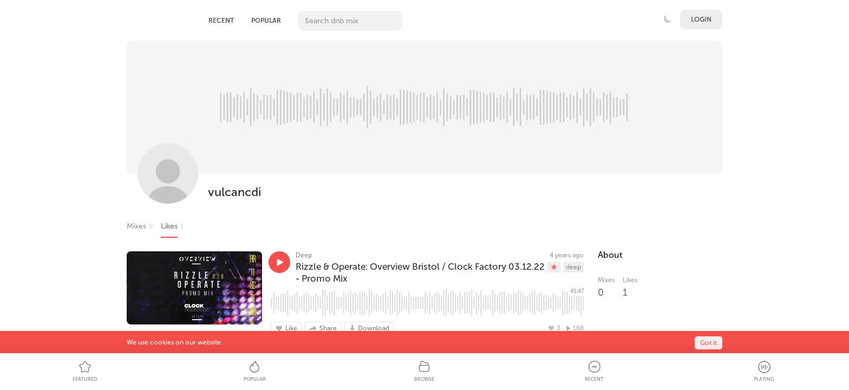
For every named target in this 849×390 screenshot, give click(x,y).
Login (701, 19)
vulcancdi (234, 192)
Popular (266, 20)
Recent (221, 20)
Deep (304, 255)
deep (573, 267)
